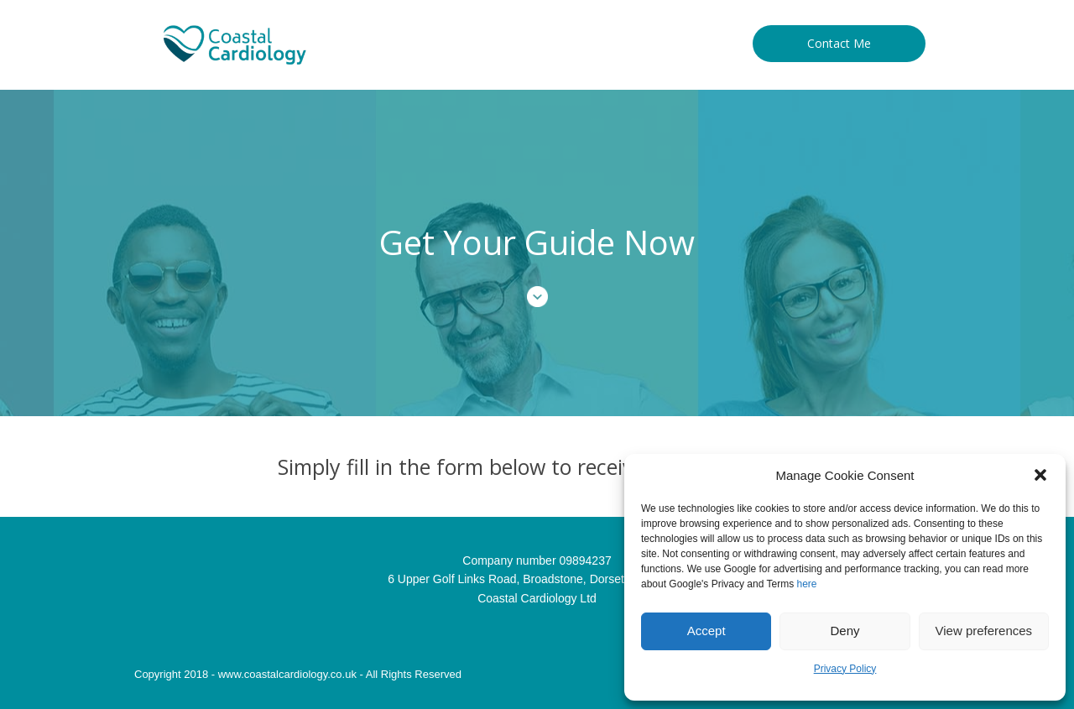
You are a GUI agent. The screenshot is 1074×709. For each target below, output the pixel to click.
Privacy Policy (845, 669)
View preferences (984, 630)
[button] (1040, 475)
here (807, 584)
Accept (706, 630)
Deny (844, 630)
